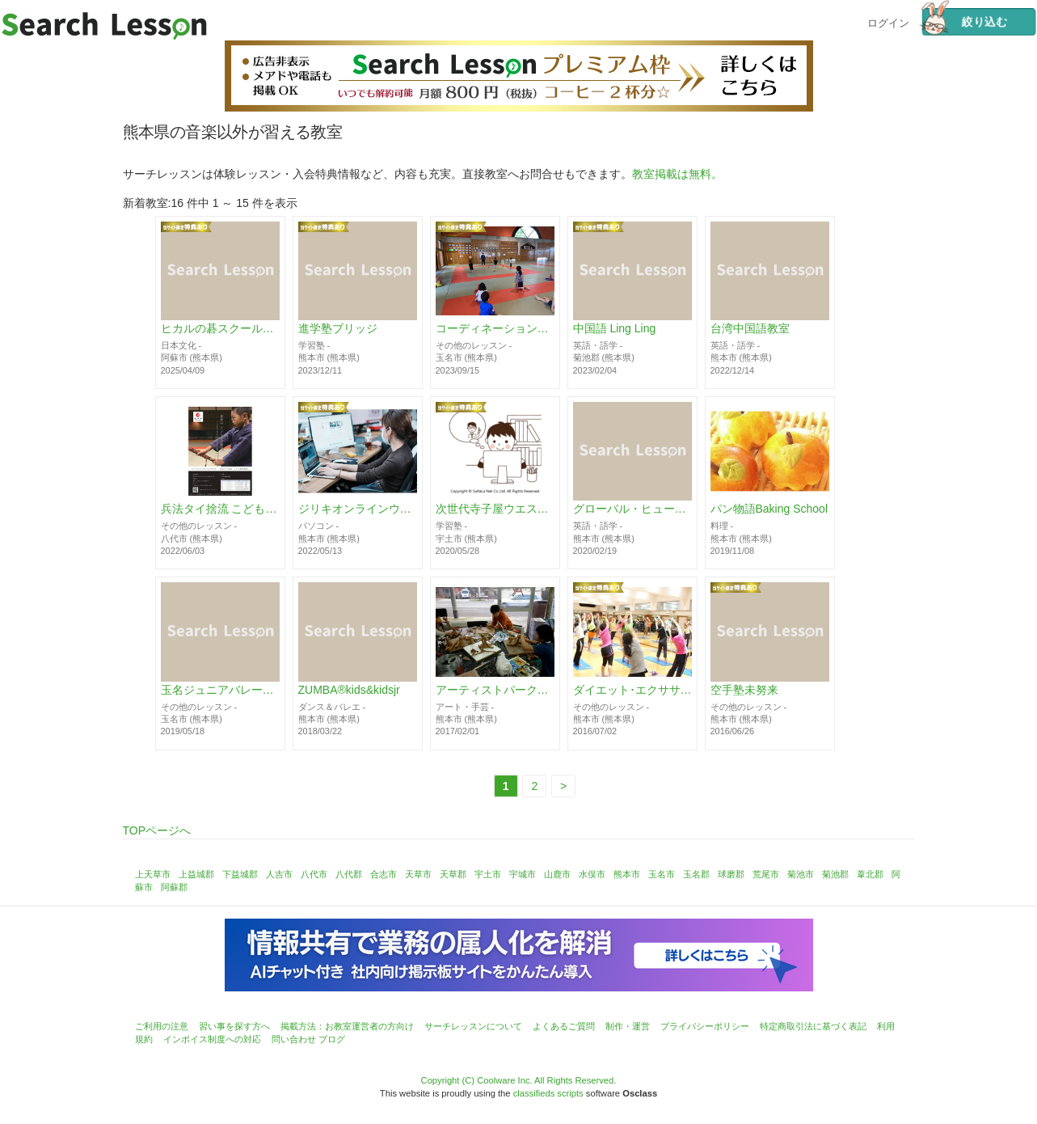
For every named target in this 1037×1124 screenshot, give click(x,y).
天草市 (418, 874)
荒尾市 (765, 874)
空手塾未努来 (744, 689)
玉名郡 (696, 874)
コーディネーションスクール (495, 329)
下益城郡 (240, 874)
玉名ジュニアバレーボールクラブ (220, 689)
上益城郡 (196, 874)
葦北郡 (870, 874)
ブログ (331, 1039)
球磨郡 (731, 874)
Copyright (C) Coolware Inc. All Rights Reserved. (519, 1080)
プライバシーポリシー (704, 1026)
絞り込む (964, 22)
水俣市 (592, 874)
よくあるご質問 (564, 1026)
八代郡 (348, 874)
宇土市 (487, 874)
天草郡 (453, 874)
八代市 (314, 874)
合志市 (383, 874)
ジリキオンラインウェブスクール (357, 509)
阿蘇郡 (174, 887)
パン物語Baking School (769, 509)
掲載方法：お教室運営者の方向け (347, 1026)
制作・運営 (627, 1026)
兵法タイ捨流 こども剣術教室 (220, 509)
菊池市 (800, 874)
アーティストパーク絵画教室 (495, 689)
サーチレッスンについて (473, 1026)
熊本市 (626, 874)
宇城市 (522, 874)
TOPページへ (157, 830)
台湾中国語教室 (750, 329)
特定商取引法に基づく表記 (813, 1026)
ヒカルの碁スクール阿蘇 (220, 329)
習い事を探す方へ (234, 1026)
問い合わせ (294, 1039)
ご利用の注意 (161, 1026)
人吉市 (279, 874)
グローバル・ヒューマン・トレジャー (632, 509)
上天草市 (153, 874)
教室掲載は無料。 (677, 173)
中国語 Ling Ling (614, 329)
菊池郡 (835, 874)
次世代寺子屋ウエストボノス (495, 509)
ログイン (888, 21)
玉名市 (661, 874)
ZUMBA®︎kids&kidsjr (349, 689)
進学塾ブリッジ (337, 329)
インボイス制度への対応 (212, 1039)
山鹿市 (557, 874)
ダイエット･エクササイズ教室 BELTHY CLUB (632, 689)
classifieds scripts (548, 1093)
